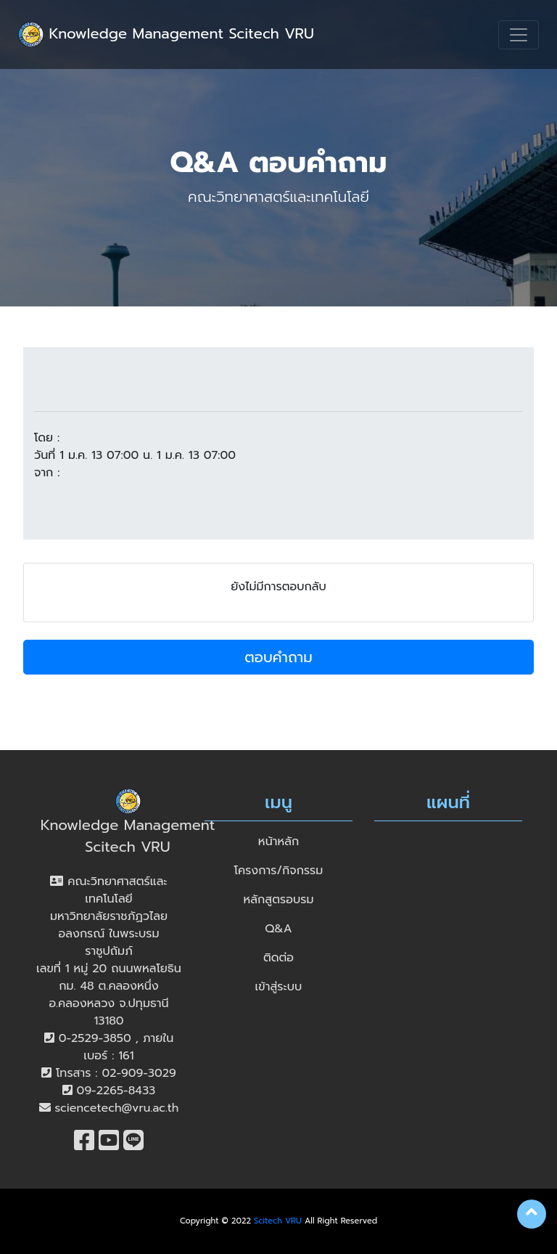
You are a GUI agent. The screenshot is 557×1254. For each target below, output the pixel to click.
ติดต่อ (278, 957)
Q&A (278, 928)
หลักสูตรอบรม (279, 899)
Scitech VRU (278, 1221)
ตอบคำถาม (278, 657)
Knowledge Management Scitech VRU (166, 34)
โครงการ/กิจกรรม (278, 870)
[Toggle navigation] (518, 34)
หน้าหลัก (278, 841)
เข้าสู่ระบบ (278, 987)
